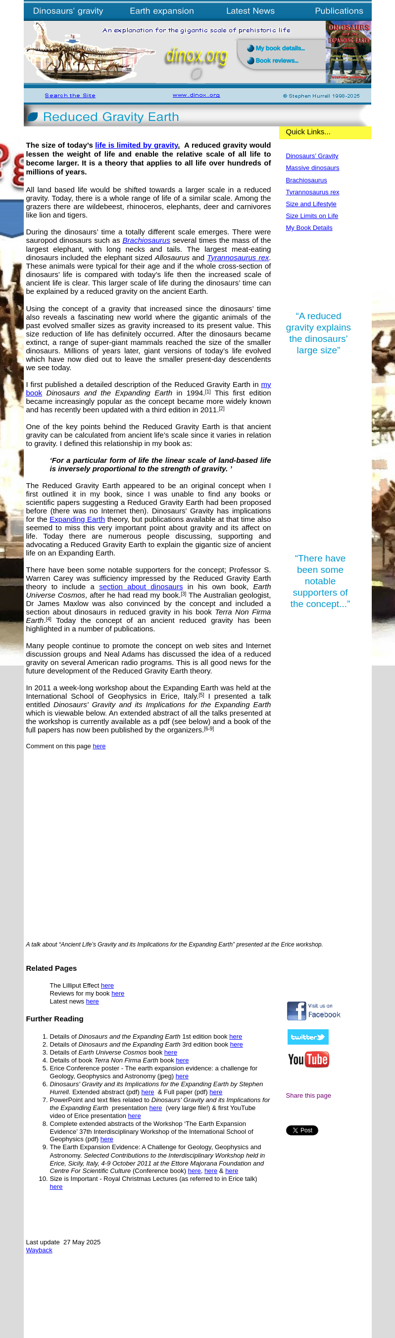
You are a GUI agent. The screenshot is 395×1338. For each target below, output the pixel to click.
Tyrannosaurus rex (238, 257)
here (99, 746)
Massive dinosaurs (313, 167)
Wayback (39, 1250)
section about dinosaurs (141, 586)
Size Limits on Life (312, 216)
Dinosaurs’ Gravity (312, 156)
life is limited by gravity (136, 145)
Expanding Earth (77, 519)
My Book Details (309, 227)
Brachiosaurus (146, 240)
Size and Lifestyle (311, 204)
